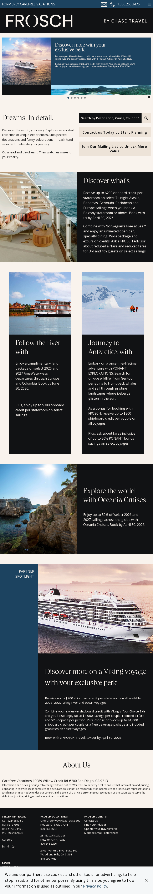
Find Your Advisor (95, 824)
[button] (146, 880)
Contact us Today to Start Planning (114, 132)
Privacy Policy (95, 886)
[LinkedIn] (3, 846)
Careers (7, 839)
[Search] (146, 118)
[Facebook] (8, 846)
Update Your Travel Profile (101, 829)
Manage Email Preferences (101, 833)
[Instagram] (13, 846)
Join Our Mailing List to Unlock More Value (114, 148)
